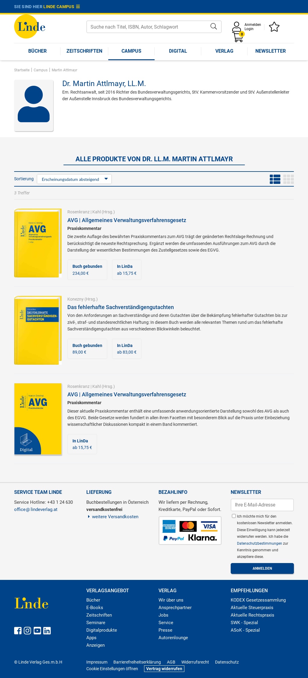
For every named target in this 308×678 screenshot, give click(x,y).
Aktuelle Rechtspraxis (252, 615)
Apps (91, 637)
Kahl (96, 211)
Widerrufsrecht (195, 662)
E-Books (94, 607)
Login (249, 29)
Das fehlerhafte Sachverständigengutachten (120, 307)
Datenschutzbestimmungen (260, 543)
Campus (131, 51)
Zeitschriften (84, 51)
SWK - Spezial (244, 622)
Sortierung (24, 178)
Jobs (163, 615)
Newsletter (270, 51)
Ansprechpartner (175, 607)
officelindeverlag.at (35, 509)
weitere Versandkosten (112, 516)
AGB (171, 662)
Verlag (224, 51)
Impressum (96, 662)
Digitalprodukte (101, 630)
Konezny (75, 299)
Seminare (95, 622)
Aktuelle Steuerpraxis (252, 607)
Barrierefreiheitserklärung (137, 662)
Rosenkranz (78, 211)
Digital (178, 51)
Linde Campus (61, 6)
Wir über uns (171, 600)
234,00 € (87, 269)
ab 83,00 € (127, 348)
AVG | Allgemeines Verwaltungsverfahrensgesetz (126, 220)
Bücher (37, 51)
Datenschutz (227, 662)
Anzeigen (95, 645)
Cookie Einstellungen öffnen (112, 668)
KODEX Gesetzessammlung (258, 600)
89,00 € (87, 348)
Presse (165, 630)
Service (166, 622)
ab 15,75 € (127, 269)
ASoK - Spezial (245, 630)
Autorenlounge (173, 637)
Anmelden (253, 25)
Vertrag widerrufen (164, 668)
